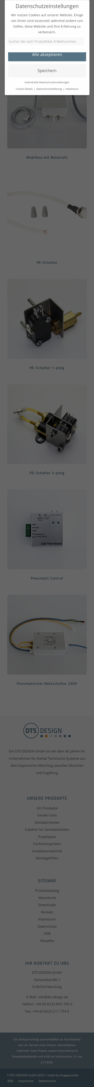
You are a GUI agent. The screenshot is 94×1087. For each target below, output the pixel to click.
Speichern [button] (47, 68)
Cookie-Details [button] (24, 86)
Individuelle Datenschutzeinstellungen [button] (47, 79)
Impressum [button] (72, 86)
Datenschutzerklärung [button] (49, 86)
